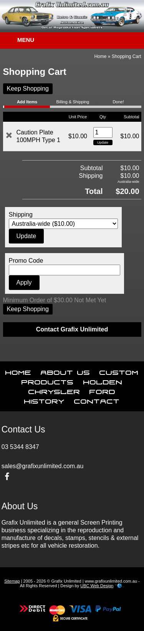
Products (48, 381)
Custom (119, 371)
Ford (102, 390)
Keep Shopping (28, 88)
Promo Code (26, 260)
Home (100, 56)
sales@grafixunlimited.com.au (43, 466)
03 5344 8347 (20, 447)
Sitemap (12, 581)
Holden (102, 381)
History (44, 400)
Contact (97, 400)
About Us (65, 371)
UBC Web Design (96, 585)
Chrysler (54, 390)
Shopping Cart (126, 56)
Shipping (21, 214)
